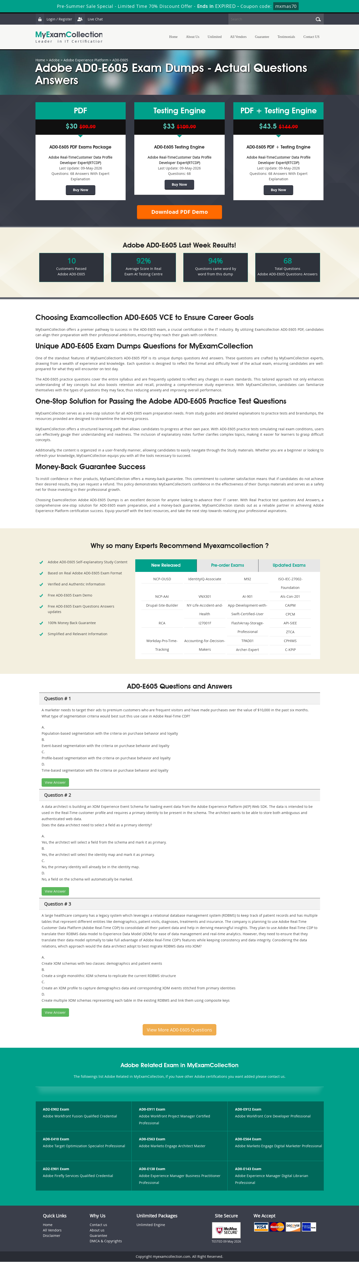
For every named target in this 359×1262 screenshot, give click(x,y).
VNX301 (205, 596)
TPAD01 (247, 641)
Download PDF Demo (179, 212)
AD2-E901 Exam (56, 1169)
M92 (247, 579)
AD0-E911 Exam (152, 1109)
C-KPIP (290, 650)
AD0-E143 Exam (248, 1169)
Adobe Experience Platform (86, 60)
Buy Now (80, 189)
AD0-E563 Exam (152, 1139)
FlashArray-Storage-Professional (247, 627)
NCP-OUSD (162, 579)
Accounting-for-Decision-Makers (204, 645)
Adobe (54, 60)
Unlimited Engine (151, 1225)
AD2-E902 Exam (56, 1109)
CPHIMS (290, 641)
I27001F (205, 623)
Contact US (312, 37)
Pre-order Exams (227, 566)
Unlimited (215, 37)
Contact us (98, 1225)
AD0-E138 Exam (152, 1169)
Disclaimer (51, 1235)
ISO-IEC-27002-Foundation (290, 583)
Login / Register (53, 19)
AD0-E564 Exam (248, 1139)
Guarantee (262, 37)
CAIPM (290, 605)
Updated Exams (289, 566)
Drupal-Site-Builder (162, 605)
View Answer (55, 782)
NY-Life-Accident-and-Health (205, 609)
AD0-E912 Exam (248, 1109)
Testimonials (286, 37)
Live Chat (89, 19)
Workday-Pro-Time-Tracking (162, 645)
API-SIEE (290, 623)
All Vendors (238, 37)
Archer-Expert (247, 650)
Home (173, 37)
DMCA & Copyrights (106, 1241)
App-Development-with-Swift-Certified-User (247, 609)
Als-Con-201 (290, 596)
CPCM (290, 614)
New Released (166, 566)
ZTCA (290, 632)
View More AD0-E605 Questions (179, 1030)
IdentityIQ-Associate (204, 579)
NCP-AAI (162, 596)
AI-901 (247, 596)
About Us (192, 37)
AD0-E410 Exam (56, 1139)
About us (97, 1230)
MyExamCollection (69, 37)
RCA (162, 623)
